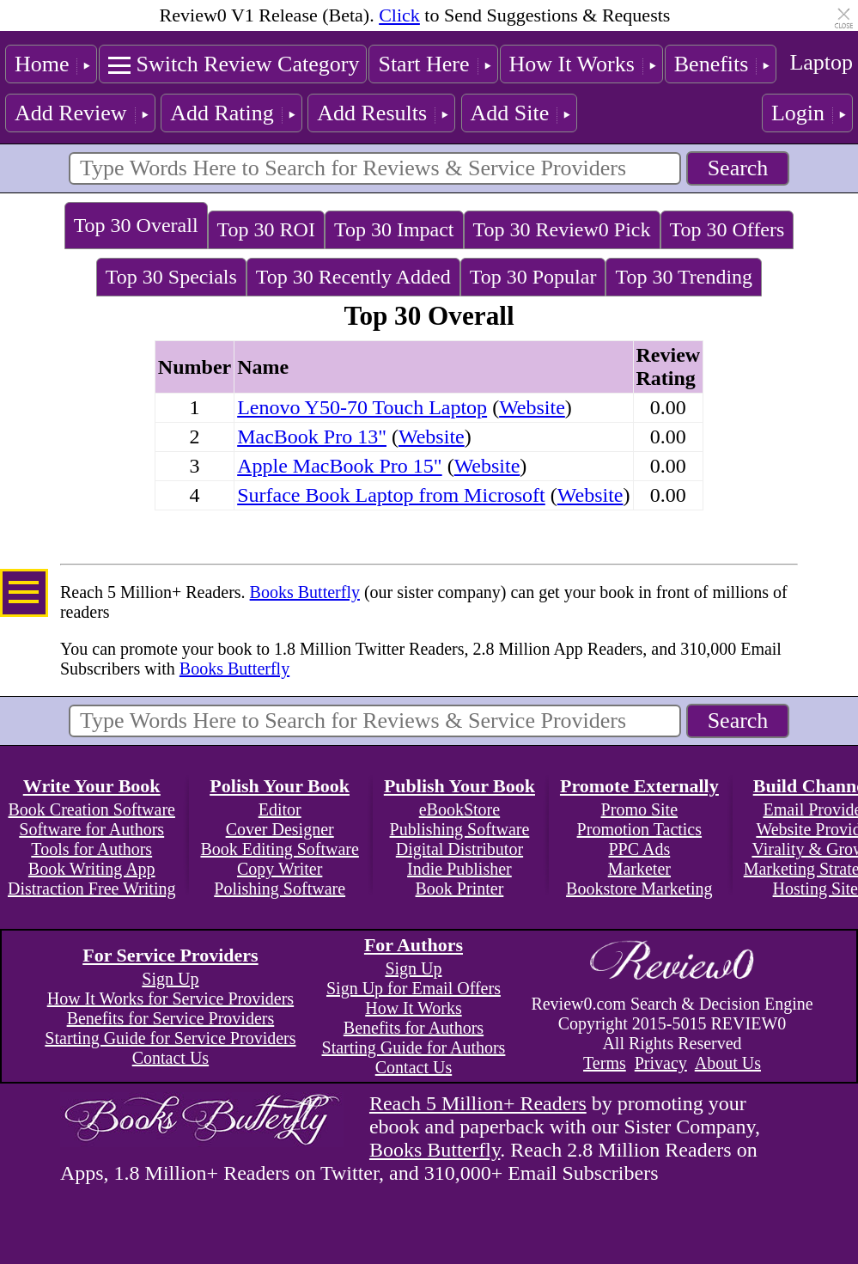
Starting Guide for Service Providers (170, 1038)
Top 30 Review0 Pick (562, 229)
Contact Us (170, 1057)
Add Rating (222, 113)
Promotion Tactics (639, 829)
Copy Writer (279, 868)
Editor (280, 809)
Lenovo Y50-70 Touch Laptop (362, 407)
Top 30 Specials (171, 277)
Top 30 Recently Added (353, 277)
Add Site (510, 113)
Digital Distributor (459, 849)
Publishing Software (460, 829)
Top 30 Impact (394, 229)
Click (399, 15)
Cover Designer (280, 829)
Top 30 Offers (727, 229)
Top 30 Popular (533, 277)
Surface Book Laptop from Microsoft (391, 495)
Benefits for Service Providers (171, 1018)
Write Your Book (92, 786)
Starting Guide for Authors (414, 1047)
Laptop (821, 62)
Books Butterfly (305, 592)
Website (532, 407)
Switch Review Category (247, 64)
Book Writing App (91, 868)
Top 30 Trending (683, 277)
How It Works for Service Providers (170, 998)
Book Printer (460, 888)
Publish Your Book (459, 786)
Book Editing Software (279, 849)
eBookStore (459, 809)
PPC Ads (639, 849)
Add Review (71, 113)
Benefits (711, 64)
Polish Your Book (280, 786)
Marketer (639, 868)
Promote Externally (639, 786)
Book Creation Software (92, 809)
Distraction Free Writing (91, 888)
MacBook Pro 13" (311, 436)
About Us (728, 1062)
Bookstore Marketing (639, 888)
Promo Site (639, 809)
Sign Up (170, 978)
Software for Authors (91, 829)
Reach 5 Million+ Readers (478, 1103)
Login (798, 113)
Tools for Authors (91, 849)
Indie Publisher (459, 868)
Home (42, 64)
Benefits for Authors (414, 1027)
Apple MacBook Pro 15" (339, 466)
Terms (604, 1062)
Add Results (372, 113)
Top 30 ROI (266, 229)
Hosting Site (815, 888)
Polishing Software (279, 888)
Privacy (661, 1062)
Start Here (423, 64)
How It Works (572, 64)
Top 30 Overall (136, 225)
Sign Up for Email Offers (413, 988)
